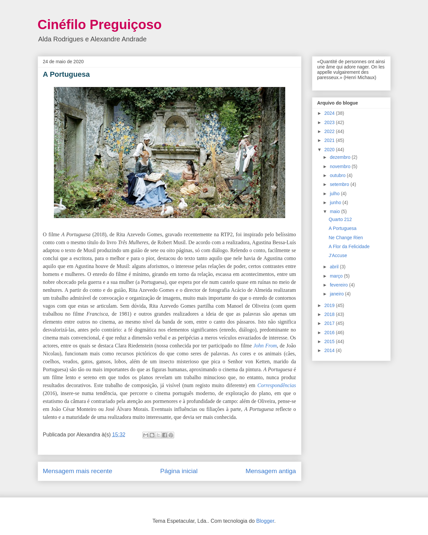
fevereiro (339, 285)
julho (335, 193)
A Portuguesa (342, 228)
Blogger (265, 521)
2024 (330, 113)
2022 (330, 131)
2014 (330, 350)
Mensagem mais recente (77, 471)
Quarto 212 (340, 219)
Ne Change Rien (346, 237)
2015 (330, 341)
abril (335, 266)
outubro (338, 175)
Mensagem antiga (271, 471)
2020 (330, 149)
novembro (341, 166)
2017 (330, 323)
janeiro (337, 293)
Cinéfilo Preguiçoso (100, 24)
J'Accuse (338, 255)
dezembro (341, 157)
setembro (340, 184)
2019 (330, 305)
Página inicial (179, 471)
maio (335, 211)
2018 (330, 314)
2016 (330, 332)
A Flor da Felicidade (349, 246)
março (337, 276)
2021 (330, 140)
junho (336, 202)
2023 (330, 122)
